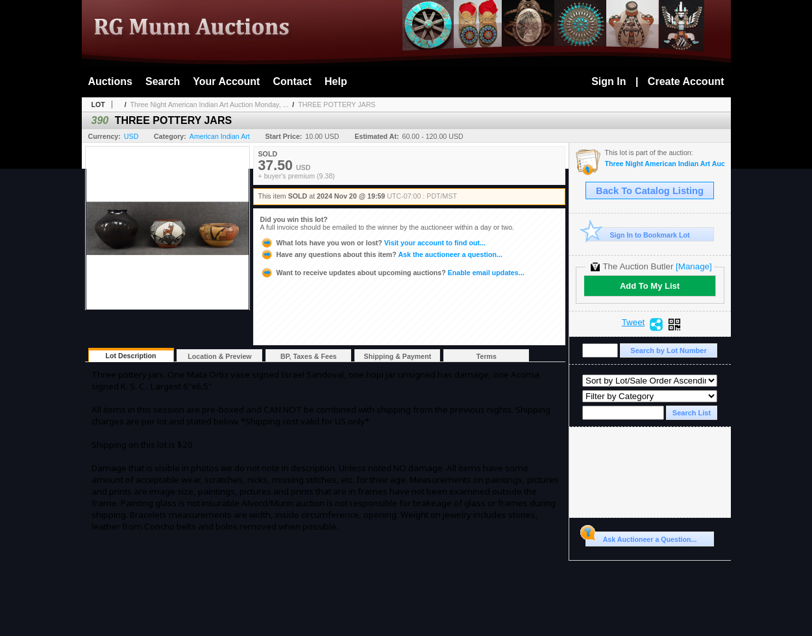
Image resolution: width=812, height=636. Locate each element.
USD (131, 136)
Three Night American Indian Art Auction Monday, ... (209, 104)
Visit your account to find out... (373, 243)
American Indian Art (220, 136)
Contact (292, 81)
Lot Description (130, 356)
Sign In (608, 81)
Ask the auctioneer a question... (381, 254)
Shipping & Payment (398, 356)
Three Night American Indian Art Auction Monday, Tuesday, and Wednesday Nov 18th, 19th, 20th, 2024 (664, 163)
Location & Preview (219, 356)
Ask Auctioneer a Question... (640, 537)
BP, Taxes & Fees (308, 356)
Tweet (633, 322)
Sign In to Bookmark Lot (637, 234)
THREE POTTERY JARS (336, 104)
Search (162, 81)
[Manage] (693, 266)
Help (336, 81)
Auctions (110, 81)
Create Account (686, 81)
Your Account (226, 81)
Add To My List (650, 286)
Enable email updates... (392, 272)
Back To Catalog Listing (650, 191)
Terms (486, 356)
